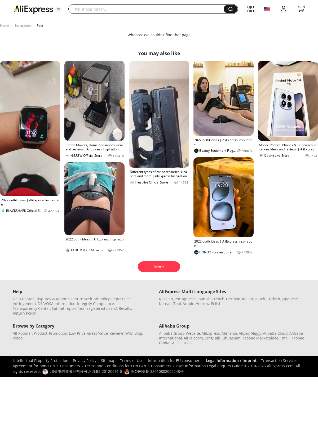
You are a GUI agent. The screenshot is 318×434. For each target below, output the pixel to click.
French (218, 298)
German (233, 298)
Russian (166, 298)
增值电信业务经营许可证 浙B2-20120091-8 (86, 371)
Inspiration (23, 25)
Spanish (203, 298)
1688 (187, 342)
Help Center (23, 298)
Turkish (273, 298)
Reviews (116, 333)
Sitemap (108, 360)
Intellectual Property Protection (40, 360)
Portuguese (185, 298)
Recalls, (125, 308)
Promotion (58, 333)
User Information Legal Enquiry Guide (209, 365)
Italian (247, 298)
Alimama (229, 333)
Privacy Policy (84, 360)
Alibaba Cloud (275, 333)
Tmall (285, 338)
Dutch (260, 298)
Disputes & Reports (53, 298)
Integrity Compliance (95, 303)
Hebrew (202, 303)
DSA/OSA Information (57, 303)
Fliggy (256, 333)
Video (18, 338)
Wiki (129, 333)
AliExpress (211, 333)
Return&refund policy (90, 298)
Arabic (188, 303)
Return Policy (24, 313)
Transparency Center (31, 308)
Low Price (77, 333)
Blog (138, 333)
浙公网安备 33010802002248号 (154, 371)
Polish (216, 303)
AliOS (177, 342)
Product (40, 333)
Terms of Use (131, 360)
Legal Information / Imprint (231, 360)
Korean (165, 303)
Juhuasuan (231, 338)
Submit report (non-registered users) (84, 308)
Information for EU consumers (174, 360)
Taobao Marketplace (260, 338)
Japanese (290, 298)
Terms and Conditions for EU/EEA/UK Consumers (128, 365)
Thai (177, 303)
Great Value (97, 333)
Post (40, 25)
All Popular (22, 333)
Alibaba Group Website (179, 333)
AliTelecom (193, 338)
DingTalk (212, 338)
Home (4, 25)
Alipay (244, 333)
